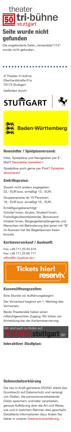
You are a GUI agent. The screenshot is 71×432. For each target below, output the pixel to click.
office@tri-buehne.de (19, 258)
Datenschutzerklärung (43, 418)
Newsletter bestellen (27, 162)
